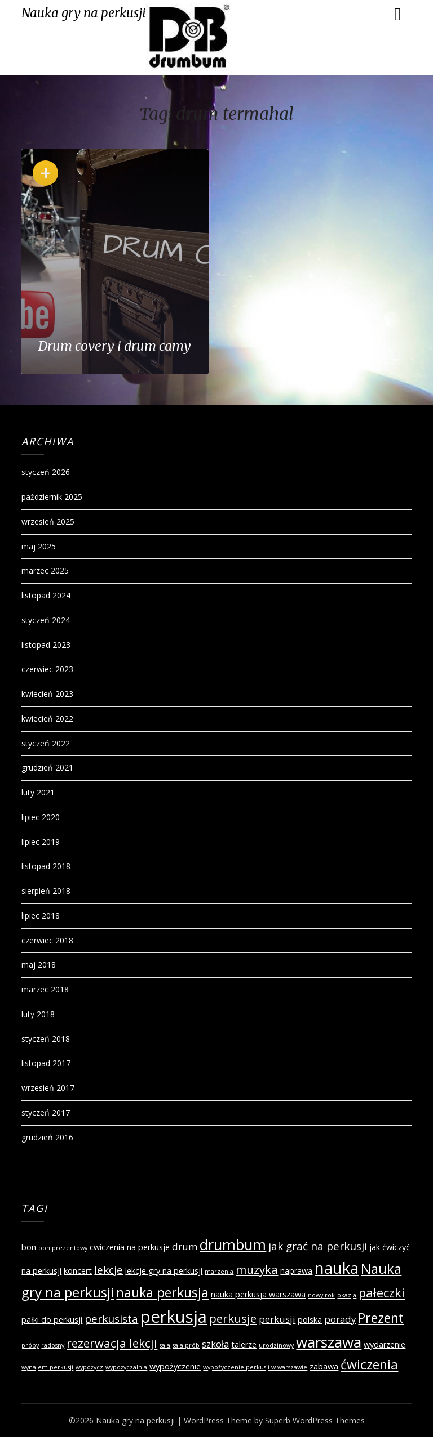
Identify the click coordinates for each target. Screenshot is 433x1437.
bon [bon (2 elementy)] (28, 1247)
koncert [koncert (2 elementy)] (78, 1270)
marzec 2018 (45, 989)
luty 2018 (38, 1014)
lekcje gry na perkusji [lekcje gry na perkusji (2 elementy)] (163, 1270)
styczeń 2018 (45, 1038)
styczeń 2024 (45, 620)
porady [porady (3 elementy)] (340, 1319)
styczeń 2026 (45, 472)
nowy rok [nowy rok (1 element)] (321, 1295)
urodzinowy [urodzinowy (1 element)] (276, 1345)
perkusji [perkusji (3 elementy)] (277, 1319)
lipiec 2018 (40, 915)
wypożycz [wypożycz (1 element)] (89, 1367)
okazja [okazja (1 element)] (346, 1295)
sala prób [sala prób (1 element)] (186, 1345)
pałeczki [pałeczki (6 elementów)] (382, 1292)
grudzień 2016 (47, 1137)
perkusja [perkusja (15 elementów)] (173, 1316)
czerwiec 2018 (47, 940)
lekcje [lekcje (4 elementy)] (108, 1270)
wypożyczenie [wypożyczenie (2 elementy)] (175, 1366)
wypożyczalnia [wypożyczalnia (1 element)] (126, 1367)
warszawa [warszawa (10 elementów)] (328, 1342)
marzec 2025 (45, 570)
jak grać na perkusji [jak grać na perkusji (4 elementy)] (317, 1246)
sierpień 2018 (45, 890)
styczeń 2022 (45, 743)
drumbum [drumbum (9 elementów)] (233, 1244)
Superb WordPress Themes (315, 1420)
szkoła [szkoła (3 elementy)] (215, 1343)
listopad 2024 (45, 595)
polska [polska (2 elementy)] (310, 1319)
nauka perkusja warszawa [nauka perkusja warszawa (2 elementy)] (258, 1294)
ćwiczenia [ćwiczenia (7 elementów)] (369, 1364)
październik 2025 (51, 496)
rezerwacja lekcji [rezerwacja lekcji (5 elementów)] (112, 1343)
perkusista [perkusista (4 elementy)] (111, 1318)
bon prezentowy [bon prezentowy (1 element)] (62, 1248)
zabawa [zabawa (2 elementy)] (324, 1366)
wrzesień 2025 (47, 521)
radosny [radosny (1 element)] (52, 1345)
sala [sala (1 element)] (165, 1345)
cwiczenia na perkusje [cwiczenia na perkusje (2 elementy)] (130, 1247)
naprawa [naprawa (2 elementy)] (296, 1270)
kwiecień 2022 (47, 718)
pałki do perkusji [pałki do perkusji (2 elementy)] (51, 1319)
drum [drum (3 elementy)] (184, 1246)
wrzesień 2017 (47, 1087)
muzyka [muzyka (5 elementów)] (257, 1269)
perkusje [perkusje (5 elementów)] (233, 1318)
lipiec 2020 (40, 817)
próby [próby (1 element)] (30, 1345)
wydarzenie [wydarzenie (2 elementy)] (384, 1344)
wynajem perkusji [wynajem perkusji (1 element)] (47, 1367)
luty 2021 (38, 792)
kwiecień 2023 (47, 693)
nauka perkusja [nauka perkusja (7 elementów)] (162, 1292)
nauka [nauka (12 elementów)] (337, 1267)
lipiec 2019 (40, 841)
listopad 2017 (45, 1063)
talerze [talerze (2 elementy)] (244, 1344)
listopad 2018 (45, 866)
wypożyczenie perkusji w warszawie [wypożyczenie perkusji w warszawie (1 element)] (255, 1367)
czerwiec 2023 (47, 669)
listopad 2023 (45, 644)
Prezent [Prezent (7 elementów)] (381, 1318)
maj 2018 (38, 964)
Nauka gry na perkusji (83, 13)
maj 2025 (38, 546)
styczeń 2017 (45, 1112)
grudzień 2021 (47, 767)
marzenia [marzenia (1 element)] (219, 1271)
